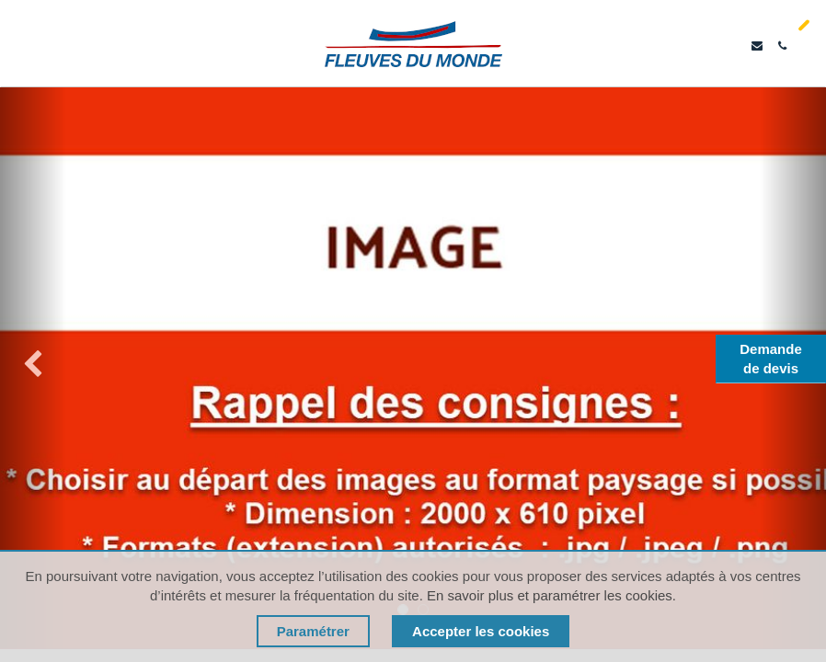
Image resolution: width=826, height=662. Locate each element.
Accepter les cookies (480, 631)
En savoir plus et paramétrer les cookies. (551, 595)
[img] (33, 367)
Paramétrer (313, 631)
